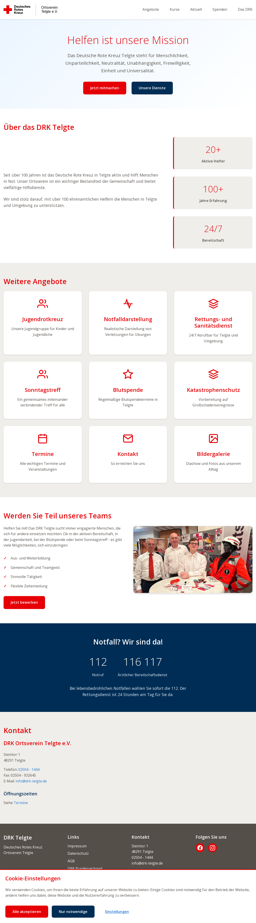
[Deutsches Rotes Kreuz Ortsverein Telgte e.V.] (31, 10)
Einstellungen (117, 911)
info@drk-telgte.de (31, 781)
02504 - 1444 (28, 769)
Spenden (220, 9)
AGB (71, 861)
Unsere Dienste (152, 87)
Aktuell (196, 9)
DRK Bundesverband (85, 868)
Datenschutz (78, 853)
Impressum (77, 846)
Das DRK (245, 9)
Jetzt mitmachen (104, 87)
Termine (21, 802)
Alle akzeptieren (26, 911)
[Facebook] (200, 847)
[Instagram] (212, 847)
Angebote (150, 9)
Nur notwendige (73, 911)
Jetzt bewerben (24, 602)
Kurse (175, 9)
